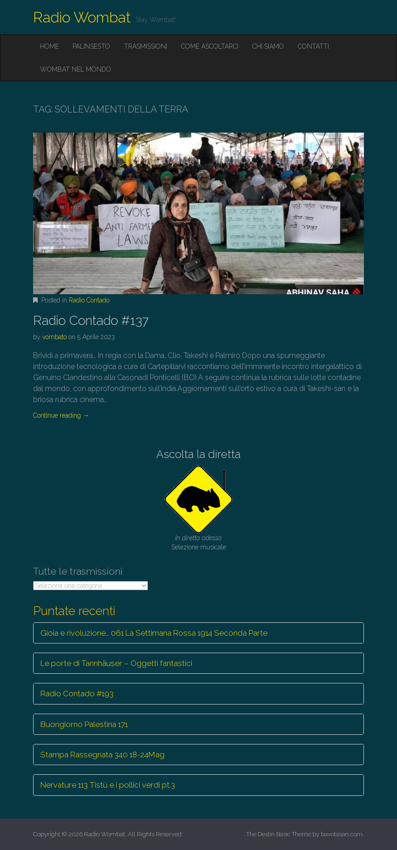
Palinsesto (91, 46)
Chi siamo (268, 46)
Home (49, 46)
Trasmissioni (145, 46)
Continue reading (61, 415)
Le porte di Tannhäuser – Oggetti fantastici (116, 663)
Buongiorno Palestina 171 (84, 724)
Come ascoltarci (209, 46)
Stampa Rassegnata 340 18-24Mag (102, 754)
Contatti (313, 46)
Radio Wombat (82, 17)
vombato (54, 337)
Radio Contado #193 (76, 693)
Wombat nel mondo (75, 69)
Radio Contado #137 (91, 320)
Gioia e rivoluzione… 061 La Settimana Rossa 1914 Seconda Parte (153, 633)
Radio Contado (89, 300)
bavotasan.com (342, 834)
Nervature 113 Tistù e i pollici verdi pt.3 (107, 784)
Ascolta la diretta (198, 454)
